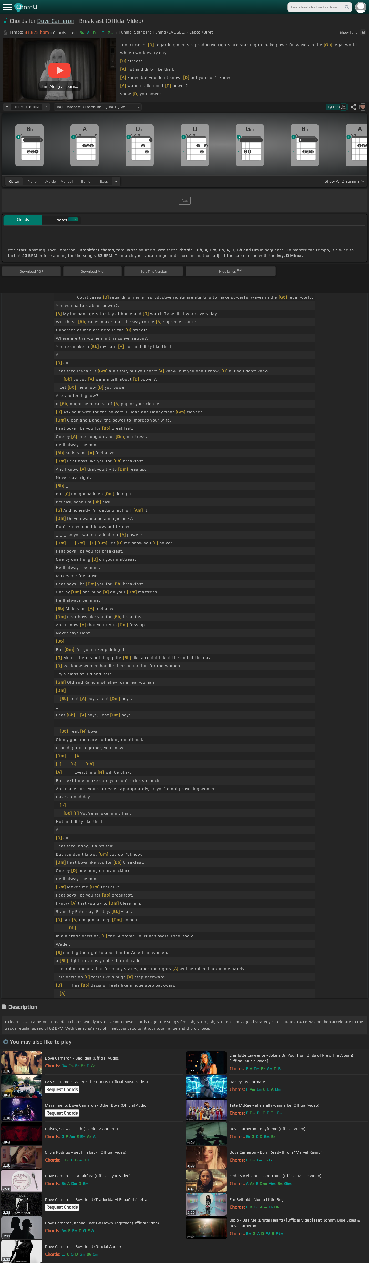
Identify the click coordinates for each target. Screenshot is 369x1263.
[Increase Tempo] (46, 107)
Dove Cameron (55, 21)
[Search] (346, 7)
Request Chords (62, 1089)
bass (104, 181)
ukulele (50, 181)
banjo (85, 181)
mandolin (67, 181)
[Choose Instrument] (116, 181)
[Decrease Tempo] (7, 107)
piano (32, 181)
